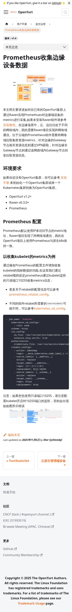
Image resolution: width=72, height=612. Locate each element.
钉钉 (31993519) (14, 520)
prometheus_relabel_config (28, 294)
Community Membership (23, 555)
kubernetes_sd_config (49, 308)
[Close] (69, 3)
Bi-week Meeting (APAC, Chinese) (28, 526)
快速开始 (9, 492)
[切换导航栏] (6, 12)
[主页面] (6, 24)
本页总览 (12, 47)
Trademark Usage (31, 603)
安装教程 (9, 125)
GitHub (56, 3)
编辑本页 (11, 435)
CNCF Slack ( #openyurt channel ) (28, 514)
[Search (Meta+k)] (65, 12)
